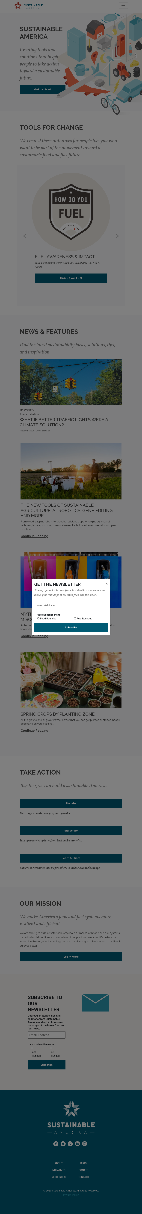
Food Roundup (48, 618)
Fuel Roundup (84, 618)
